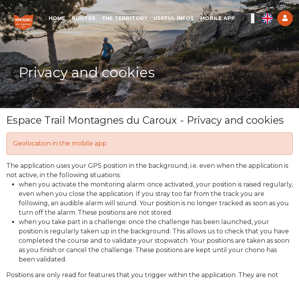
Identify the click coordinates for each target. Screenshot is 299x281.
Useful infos (173, 18)
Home (57, 18)
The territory (124, 18)
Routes (83, 18)
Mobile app (217, 18)
